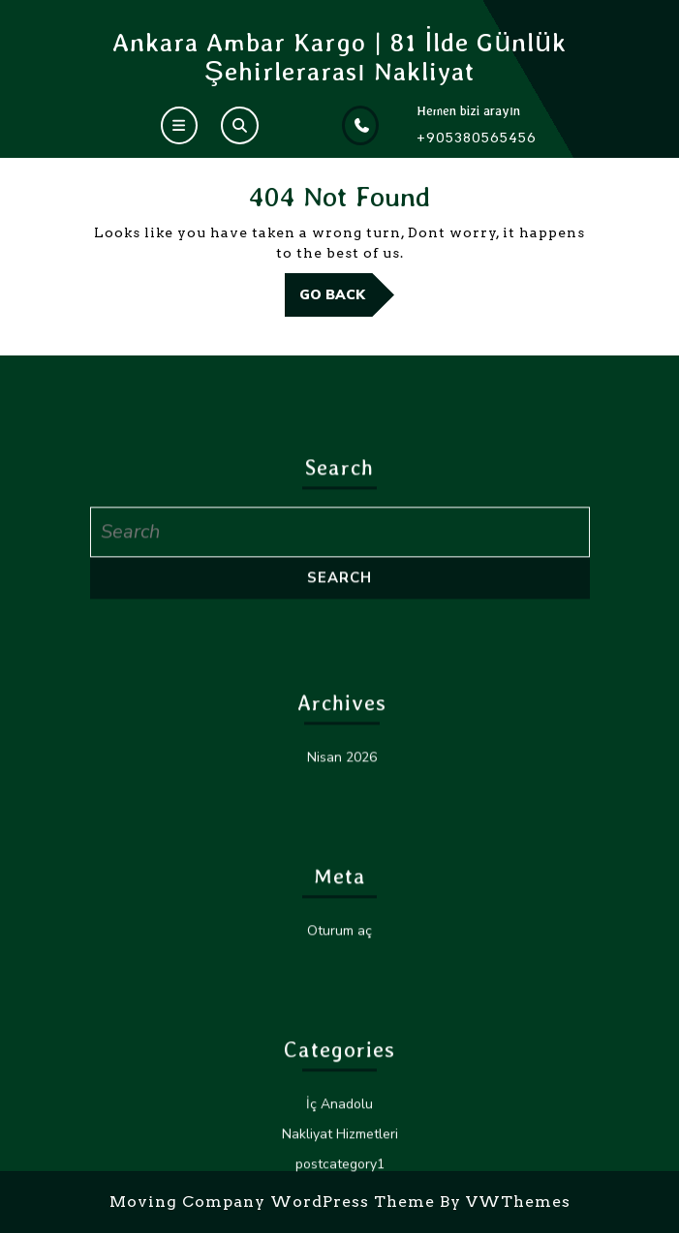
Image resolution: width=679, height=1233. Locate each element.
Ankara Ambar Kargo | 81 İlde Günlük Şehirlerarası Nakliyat (339, 56)
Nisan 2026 (342, 1090)
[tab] (179, 125)
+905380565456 (477, 137)
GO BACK (346, 300)
